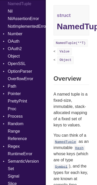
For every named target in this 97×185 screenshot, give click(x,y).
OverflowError (20, 79)
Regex (14, 146)
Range (14, 131)
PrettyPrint (17, 101)
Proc (12, 109)
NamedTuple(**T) (71, 43)
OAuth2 (15, 49)
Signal (13, 176)
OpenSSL (17, 63)
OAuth (13, 41)
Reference (17, 138)
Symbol (61, 167)
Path (12, 86)
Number (15, 34)
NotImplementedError (27, 26)
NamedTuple (65, 142)
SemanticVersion (23, 161)
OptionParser (20, 71)
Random (15, 124)
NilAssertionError (23, 18)
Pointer (14, 93)
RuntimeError (20, 154)
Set (11, 168)
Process (15, 116)
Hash (79, 148)
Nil (10, 11)
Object (14, 56)
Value (64, 51)
